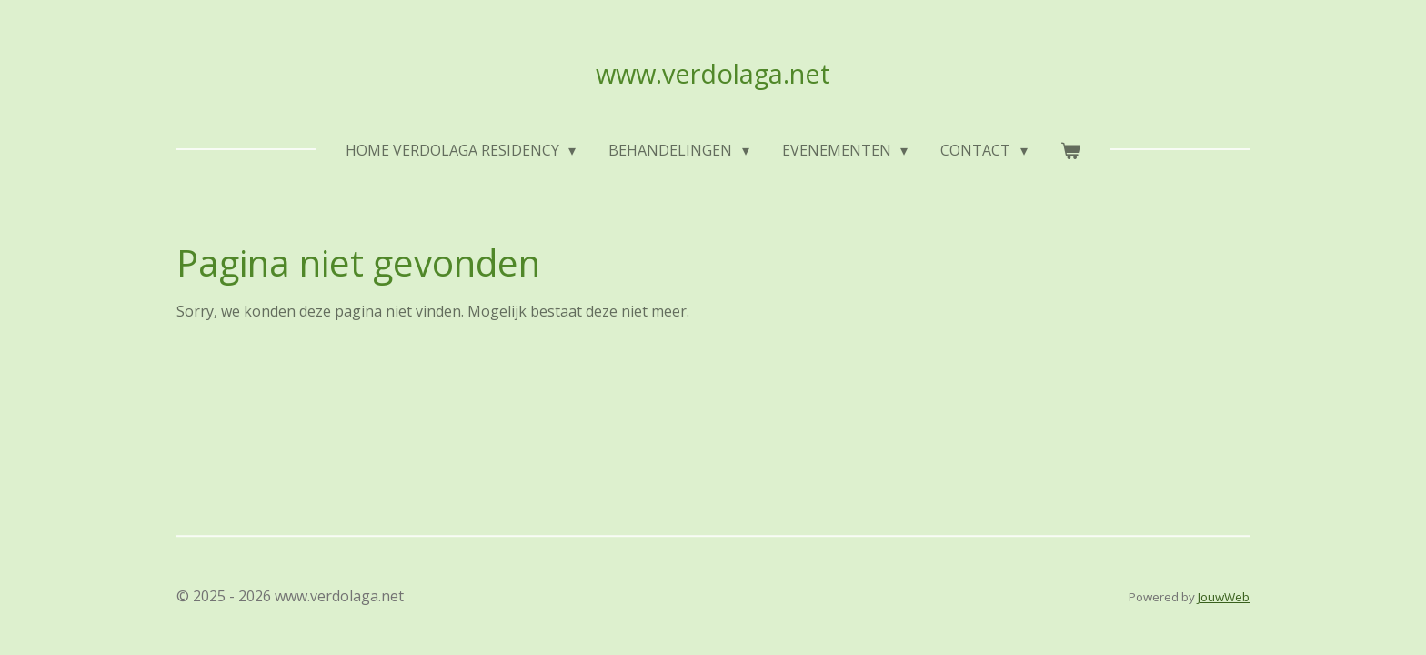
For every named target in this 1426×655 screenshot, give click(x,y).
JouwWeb (1224, 597)
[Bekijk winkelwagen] (1070, 150)
